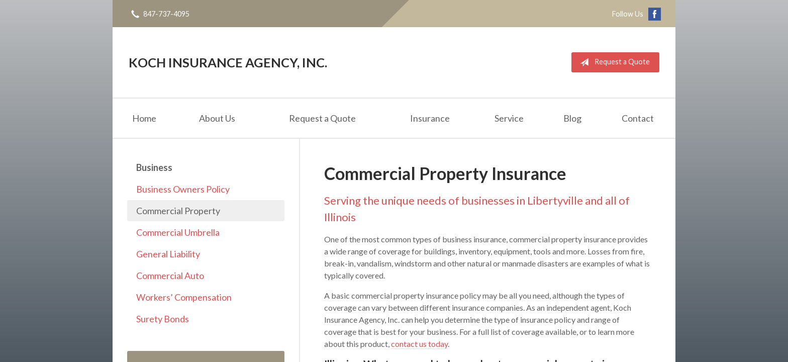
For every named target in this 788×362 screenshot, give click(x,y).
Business (154, 167)
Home (144, 118)
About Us (217, 118)
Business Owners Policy (183, 189)
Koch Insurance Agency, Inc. (228, 62)
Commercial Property (178, 210)
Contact (638, 118)
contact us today (419, 343)
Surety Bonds (162, 318)
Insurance (430, 118)
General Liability (168, 253)
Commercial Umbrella (178, 232)
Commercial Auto (170, 275)
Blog (572, 118)
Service (509, 118)
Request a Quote (613, 62)
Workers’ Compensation (184, 297)
